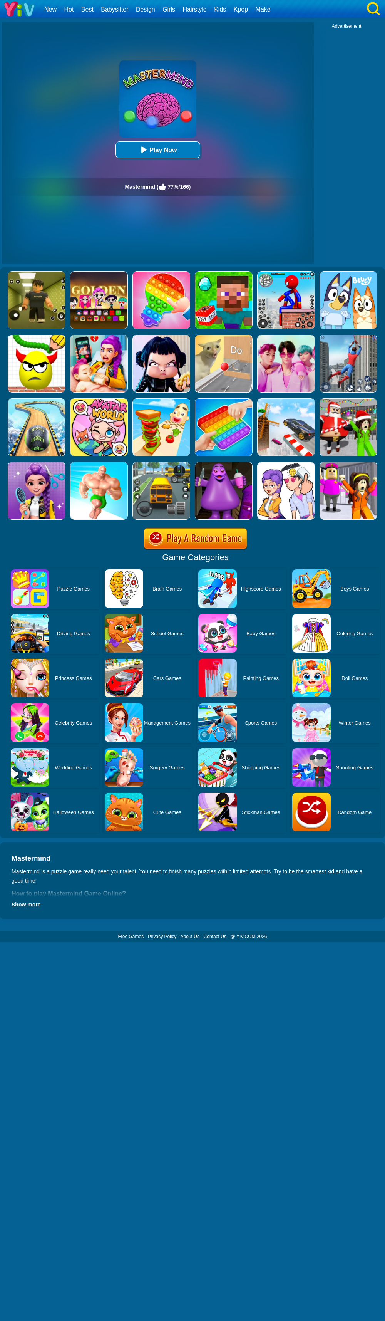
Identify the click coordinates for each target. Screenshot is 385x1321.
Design (145, 9)
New (50, 9)
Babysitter (114, 9)
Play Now (158, 149)
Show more (26, 904)
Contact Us (215, 936)
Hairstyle (195, 9)
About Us (190, 936)
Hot (69, 9)
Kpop (241, 9)
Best (87, 9)
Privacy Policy (162, 936)
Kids (220, 9)
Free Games (131, 936)
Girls (168, 9)
